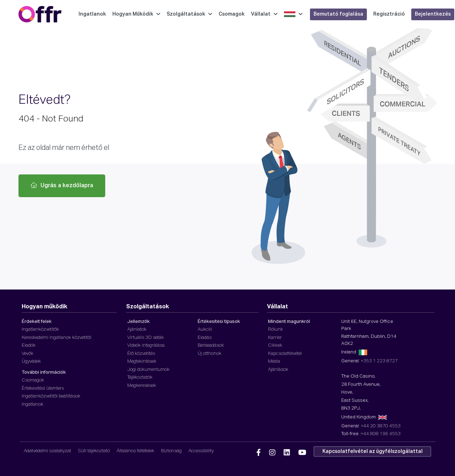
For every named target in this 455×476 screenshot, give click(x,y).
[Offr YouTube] (302, 453)
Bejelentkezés (433, 14)
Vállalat (264, 14)
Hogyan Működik (136, 14)
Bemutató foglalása (338, 14)
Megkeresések (141, 385)
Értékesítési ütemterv (43, 388)
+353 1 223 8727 (379, 361)
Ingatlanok (92, 14)
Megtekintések (141, 361)
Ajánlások (278, 369)
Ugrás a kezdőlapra (62, 185)
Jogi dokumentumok (148, 369)
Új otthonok (209, 353)
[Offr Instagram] (272, 453)
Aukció (205, 329)
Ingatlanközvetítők (40, 329)
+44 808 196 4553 (381, 434)
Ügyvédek (31, 361)
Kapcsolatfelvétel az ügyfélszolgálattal (372, 451)
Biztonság (171, 451)
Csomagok (232, 14)
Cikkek (275, 345)
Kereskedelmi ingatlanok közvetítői (56, 337)
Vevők (27, 353)
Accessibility (201, 451)
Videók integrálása (146, 345)
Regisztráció (389, 14)
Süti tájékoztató (94, 451)
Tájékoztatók (139, 377)
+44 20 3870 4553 (381, 426)
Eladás (205, 337)
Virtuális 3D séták (145, 337)
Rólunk (275, 329)
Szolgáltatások (189, 14)
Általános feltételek (135, 451)
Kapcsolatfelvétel (285, 353)
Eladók (29, 345)
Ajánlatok (136, 329)
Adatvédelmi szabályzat (47, 451)
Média (274, 361)
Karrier (275, 337)
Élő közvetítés (141, 353)
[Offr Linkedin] (287, 453)
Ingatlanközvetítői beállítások (51, 396)
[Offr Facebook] (258, 453)
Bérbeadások (211, 345)
